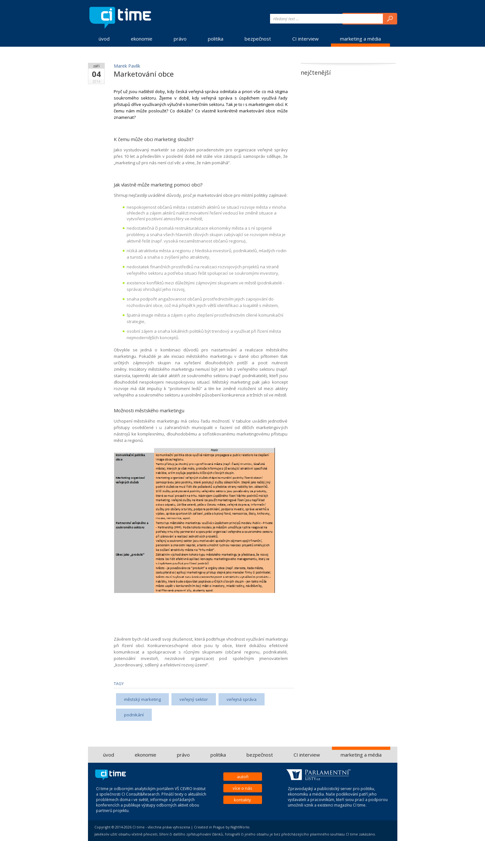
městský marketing (142, 699)
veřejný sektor (193, 699)
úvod (104, 38)
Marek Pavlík (127, 66)
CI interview (305, 38)
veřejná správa (242, 699)
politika (215, 38)
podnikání (134, 715)
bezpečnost (258, 38)
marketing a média (360, 38)
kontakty (242, 800)
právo (180, 38)
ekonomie (141, 38)
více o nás (242, 788)
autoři (242, 776)
